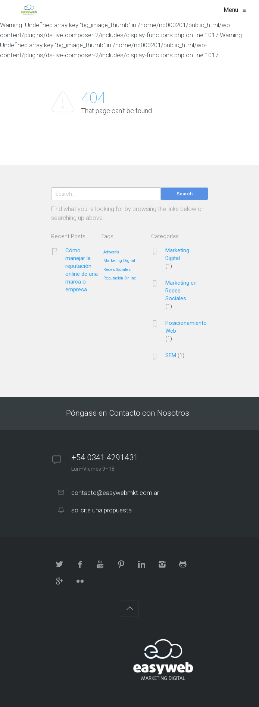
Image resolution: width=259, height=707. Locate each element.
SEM (170, 355)
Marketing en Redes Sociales (181, 290)
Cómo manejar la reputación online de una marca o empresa (81, 270)
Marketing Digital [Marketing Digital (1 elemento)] (119, 261)
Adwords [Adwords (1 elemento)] (111, 252)
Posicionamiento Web (186, 327)
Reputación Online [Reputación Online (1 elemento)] (119, 278)
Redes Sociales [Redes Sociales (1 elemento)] (117, 270)
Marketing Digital (177, 254)
